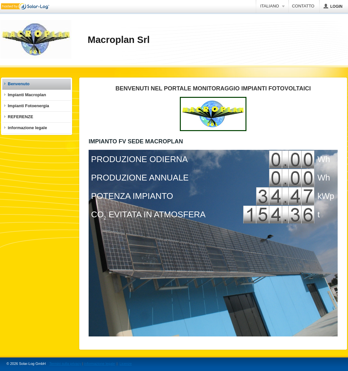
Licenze (126, 364)
